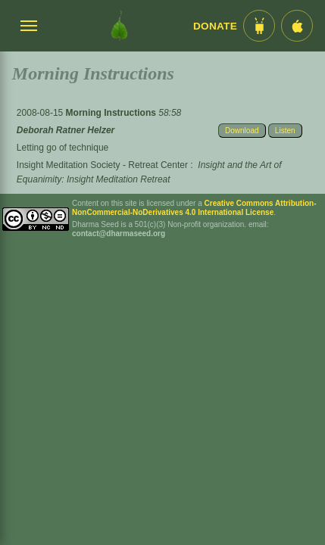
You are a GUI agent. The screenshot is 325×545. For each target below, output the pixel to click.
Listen (285, 130)
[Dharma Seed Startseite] (119, 25)
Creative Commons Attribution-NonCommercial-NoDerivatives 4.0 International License (194, 207)
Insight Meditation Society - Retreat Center (102, 165)
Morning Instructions (112, 112)
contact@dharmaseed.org (118, 233)
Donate (215, 26)
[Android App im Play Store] (259, 26)
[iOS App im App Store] (297, 26)
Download (241, 130)
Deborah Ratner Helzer (65, 130)
